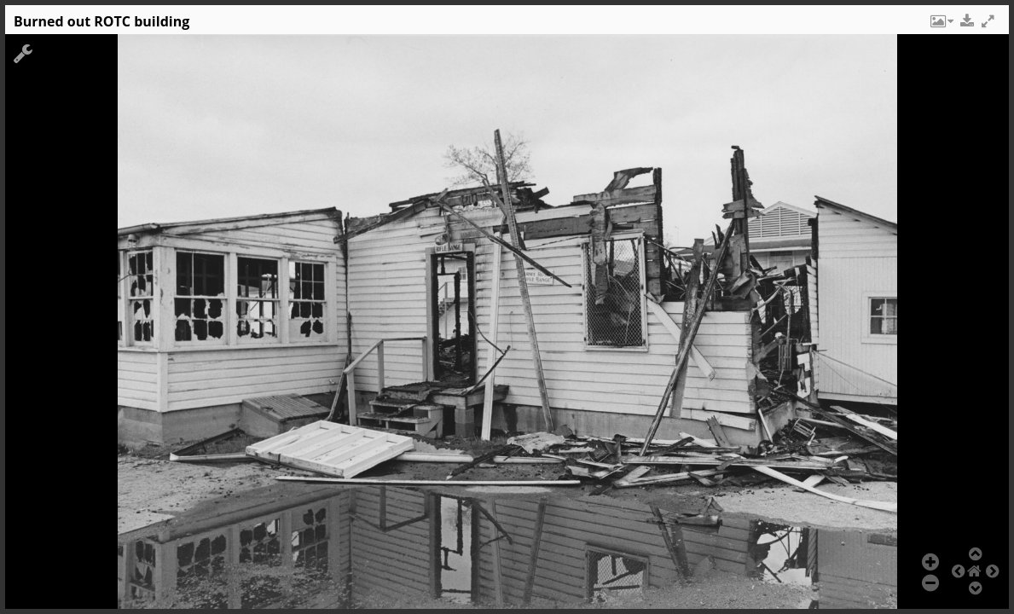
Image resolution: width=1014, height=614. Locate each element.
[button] (940, 25)
